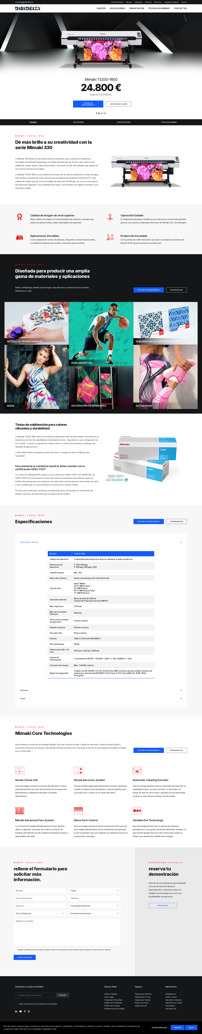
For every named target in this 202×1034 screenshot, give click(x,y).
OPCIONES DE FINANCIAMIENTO (88, 104)
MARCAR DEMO (162, 905)
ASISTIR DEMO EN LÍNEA (118, 104)
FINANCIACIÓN (136, 8)
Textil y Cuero (171, 996)
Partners (148, 2)
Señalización (171, 994)
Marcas (129, 2)
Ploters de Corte (141, 1002)
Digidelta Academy (171, 2)
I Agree (191, 1027)
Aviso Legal (109, 996)
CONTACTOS (180, 8)
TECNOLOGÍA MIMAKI (159, 8)
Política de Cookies (112, 1005)
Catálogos (138, 2)
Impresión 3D (171, 1008)
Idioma (184, 2)
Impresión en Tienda (174, 1002)
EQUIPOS (101, 8)
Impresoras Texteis (142, 999)
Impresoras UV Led (142, 996)
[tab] (101, 542)
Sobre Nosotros (117, 2)
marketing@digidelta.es (24, 2)
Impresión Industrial (173, 999)
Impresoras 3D (141, 1005)
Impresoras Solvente (143, 994)
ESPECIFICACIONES (124, 122)
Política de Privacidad (34, 949)
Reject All (177, 1027)
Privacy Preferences (159, 1027)
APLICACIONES (117, 8)
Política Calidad (110, 994)
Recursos (158, 2)
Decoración (170, 1005)
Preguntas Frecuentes (113, 999)
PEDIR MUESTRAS (176, 290)
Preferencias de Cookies (114, 1008)
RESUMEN (33, 122)
